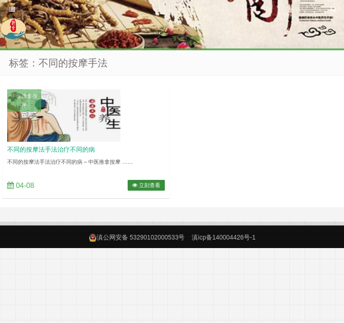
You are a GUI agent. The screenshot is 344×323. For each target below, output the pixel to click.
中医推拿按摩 (24, 100)
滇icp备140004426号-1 (223, 237)
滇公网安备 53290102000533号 (141, 237)
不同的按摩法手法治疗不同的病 (51, 149)
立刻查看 (146, 185)
